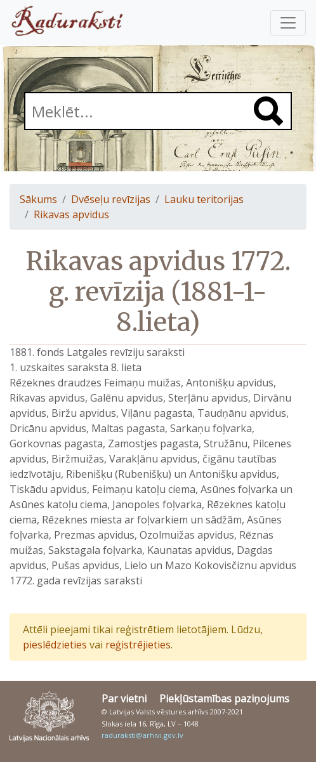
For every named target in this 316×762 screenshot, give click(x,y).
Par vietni (124, 699)
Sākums (38, 199)
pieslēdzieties (55, 645)
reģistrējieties (138, 645)
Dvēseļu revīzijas (110, 199)
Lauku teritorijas (204, 199)
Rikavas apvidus (71, 214)
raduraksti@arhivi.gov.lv (142, 735)
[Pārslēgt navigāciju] (288, 23)
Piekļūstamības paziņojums (224, 699)
